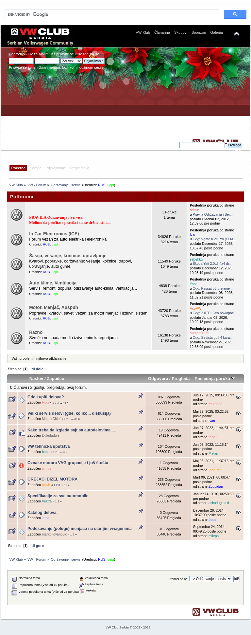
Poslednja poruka (214, 378)
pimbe (46, 468)
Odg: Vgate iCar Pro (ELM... (214, 239)
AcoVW (195, 308)
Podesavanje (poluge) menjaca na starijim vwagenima (79, 528)
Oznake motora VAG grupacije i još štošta (67, 463)
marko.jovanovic (54, 534)
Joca (45, 518)
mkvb (46, 485)
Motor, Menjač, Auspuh (53, 307)
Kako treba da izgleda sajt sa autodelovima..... (71, 430)
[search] (111, 14)
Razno (35, 332)
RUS (102, 185)
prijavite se (65, 54)
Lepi (111, 185)
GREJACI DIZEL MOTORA (52, 479)
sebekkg (196, 259)
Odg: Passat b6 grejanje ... (213, 288)
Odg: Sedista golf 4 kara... (213, 337)
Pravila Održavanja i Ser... (213, 214)
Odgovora (158, 378)
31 (76, 419)
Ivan (193, 234)
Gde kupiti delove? (45, 397)
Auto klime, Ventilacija (52, 283)
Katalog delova (42, 512)
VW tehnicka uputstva (48, 446)
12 (65, 485)
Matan (213, 453)
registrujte (91, 54)
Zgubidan (216, 486)
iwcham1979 (199, 333)
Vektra (47, 501)
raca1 (213, 437)
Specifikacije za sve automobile (57, 496)
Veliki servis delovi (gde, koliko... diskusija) (69, 413)
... (61, 402)
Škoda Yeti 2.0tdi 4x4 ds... (213, 263)
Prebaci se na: (178, 579)
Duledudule (50, 435)
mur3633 (215, 404)
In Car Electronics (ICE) (54, 233)
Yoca (193, 284)
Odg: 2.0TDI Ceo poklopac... (215, 313)
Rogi (45, 402)
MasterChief (51, 419)
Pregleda (181, 378)
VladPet (215, 470)
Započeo (55, 378)
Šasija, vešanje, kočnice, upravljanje (67, 255)
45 (64, 402)
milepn (214, 536)
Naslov (36, 378)
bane (46, 452)
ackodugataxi (219, 503)
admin (194, 210)
